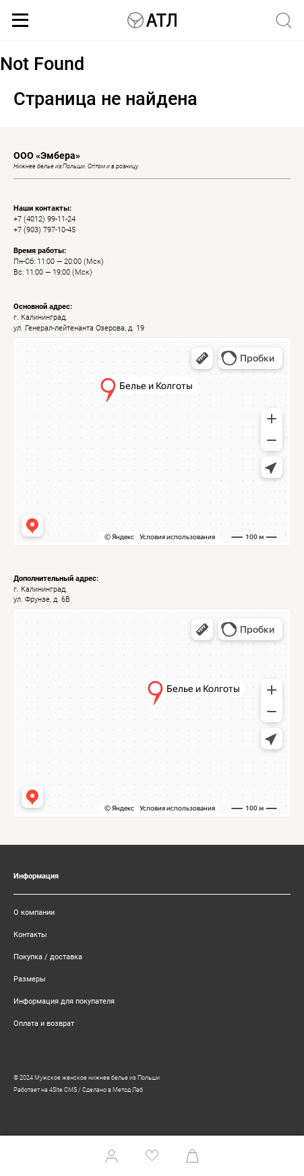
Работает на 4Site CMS (45, 1089)
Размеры (29, 979)
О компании (34, 912)
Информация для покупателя (64, 1001)
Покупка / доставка (47, 957)
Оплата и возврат (43, 1023)
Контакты (30, 934)
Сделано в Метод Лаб (112, 1089)
